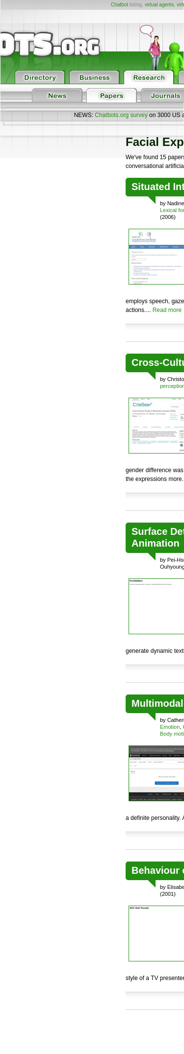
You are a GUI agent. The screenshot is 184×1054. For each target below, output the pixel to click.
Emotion (170, 727)
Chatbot (119, 4)
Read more (167, 310)
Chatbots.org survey (121, 115)
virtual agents (159, 4)
